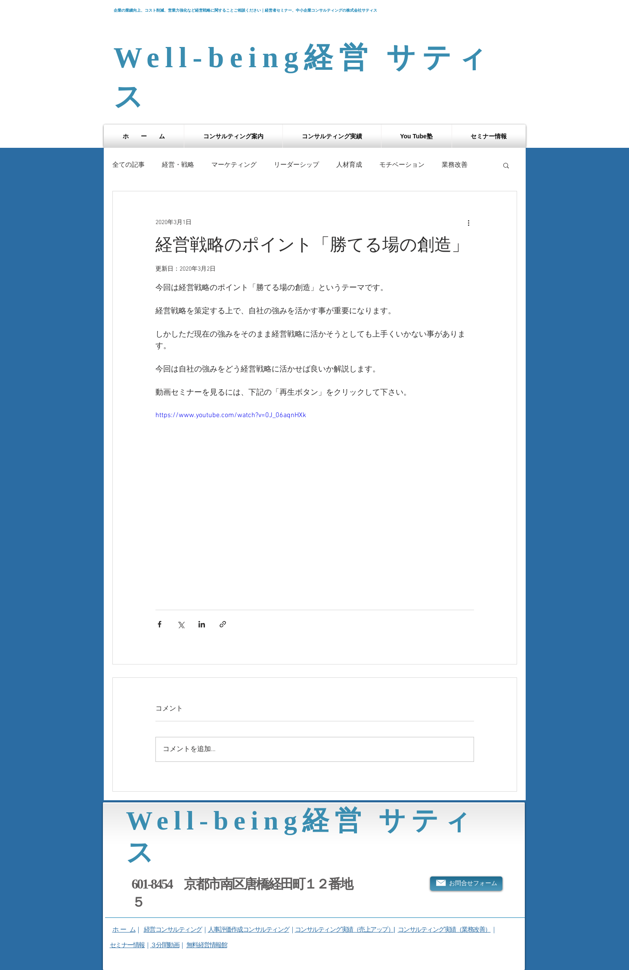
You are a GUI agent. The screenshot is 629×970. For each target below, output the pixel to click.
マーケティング (234, 165)
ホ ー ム (124, 929)
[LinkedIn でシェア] (202, 624)
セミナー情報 (127, 944)
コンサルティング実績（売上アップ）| (345, 929)
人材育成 (349, 165)
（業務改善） (473, 929)
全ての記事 (128, 165)
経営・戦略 (178, 165)
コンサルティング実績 (427, 929)
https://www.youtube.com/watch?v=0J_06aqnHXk (230, 415)
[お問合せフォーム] (466, 883)
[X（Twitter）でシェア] (181, 624)
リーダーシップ (296, 165)
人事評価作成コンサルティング (248, 929)
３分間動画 (165, 944)
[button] (233, 136)
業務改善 (455, 165)
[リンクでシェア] (223, 624)
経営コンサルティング (173, 929)
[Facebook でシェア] (159, 624)
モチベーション (401, 165)
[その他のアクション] (469, 222)
